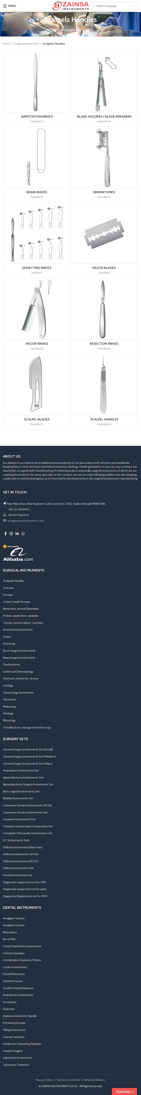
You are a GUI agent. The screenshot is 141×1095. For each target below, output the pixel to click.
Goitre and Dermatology (18, 671)
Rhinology (9, 720)
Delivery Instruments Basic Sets (22, 847)
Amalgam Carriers (14, 918)
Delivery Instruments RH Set (20, 861)
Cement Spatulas (14, 953)
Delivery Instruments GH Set (20, 854)
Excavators (10, 1002)
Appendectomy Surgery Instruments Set (28, 784)
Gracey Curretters (14, 1037)
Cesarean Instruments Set (19, 819)
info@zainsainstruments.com (25, 520)
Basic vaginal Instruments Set (21, 791)
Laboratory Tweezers (16, 1065)
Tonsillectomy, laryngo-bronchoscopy (27, 727)
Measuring (9, 706)
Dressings (9, 643)
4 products (104, 121)
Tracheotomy (11, 664)
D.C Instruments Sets (16, 840)
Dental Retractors (14, 974)
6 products (104, 197)
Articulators (10, 932)
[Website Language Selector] (115, 6)
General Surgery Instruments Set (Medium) (29, 756)
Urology (8, 685)
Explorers (9, 1009)
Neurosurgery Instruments (19, 657)
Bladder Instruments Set (18, 798)
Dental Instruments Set (17, 875)
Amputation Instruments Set (21, 770)
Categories (68, 30)
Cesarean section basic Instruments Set (28, 826)
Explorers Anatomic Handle (20, 1016)
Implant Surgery (12, 1051)
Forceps (8, 595)
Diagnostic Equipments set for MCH (25, 896)
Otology (8, 713)
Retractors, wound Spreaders (21, 608)
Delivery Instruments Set (18, 868)
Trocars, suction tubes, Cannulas (23, 623)
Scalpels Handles (13, 581)
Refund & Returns (94, 1080)
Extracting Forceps (14, 1023)
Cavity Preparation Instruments (22, 946)
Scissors (8, 588)
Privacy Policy (44, 1080)
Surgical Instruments (26, 43)
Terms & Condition (68, 1080)
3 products (36, 197)
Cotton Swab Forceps (16, 602)
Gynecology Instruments (18, 692)
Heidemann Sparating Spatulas (22, 1044)
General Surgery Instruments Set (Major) (28, 763)
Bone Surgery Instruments (19, 650)
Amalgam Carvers (14, 925)
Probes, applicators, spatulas (20, 616)
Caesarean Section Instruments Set (25, 812)
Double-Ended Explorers (18, 988)
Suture (7, 636)
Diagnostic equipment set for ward (24, 889)
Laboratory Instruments (17, 1057)
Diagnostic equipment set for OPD (24, 882)
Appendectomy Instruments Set (23, 777)
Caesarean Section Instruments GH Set (27, 805)
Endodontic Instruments (18, 995)
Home (7, 43)
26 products (104, 424)
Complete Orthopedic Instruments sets (28, 833)
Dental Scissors (13, 981)
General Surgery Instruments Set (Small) (28, 749)
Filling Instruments (14, 1030)
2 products (36, 121)
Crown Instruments (15, 967)
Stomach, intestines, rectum (21, 678)
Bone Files (9, 939)
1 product (36, 272)
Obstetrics (9, 699)
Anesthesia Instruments (18, 629)
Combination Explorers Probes (22, 960)
